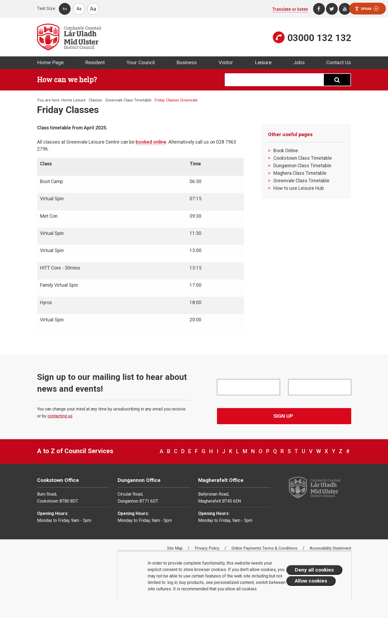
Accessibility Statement (330, 548)
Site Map (175, 548)
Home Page (50, 62)
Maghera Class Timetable (300, 173)
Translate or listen (290, 9)
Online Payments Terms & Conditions (265, 548)
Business (186, 62)
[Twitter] (332, 9)
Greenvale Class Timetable (128, 100)
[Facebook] (319, 9)
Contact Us (338, 62)
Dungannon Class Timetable (302, 165)
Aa (65, 9)
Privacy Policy (207, 548)
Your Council (140, 62)
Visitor (226, 62)
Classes (95, 100)
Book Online (285, 150)
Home (66, 100)
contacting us (60, 416)
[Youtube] (345, 9)
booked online (151, 142)
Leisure (263, 62)
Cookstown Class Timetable (302, 158)
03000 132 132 (319, 37)
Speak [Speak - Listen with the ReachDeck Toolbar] (366, 8)
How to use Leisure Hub (298, 188)
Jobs (299, 62)
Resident (95, 62)
